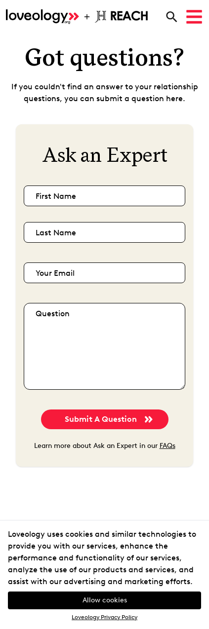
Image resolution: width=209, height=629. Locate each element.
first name (56, 196)
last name (56, 232)
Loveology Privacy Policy (104, 617)
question (53, 313)
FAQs (167, 446)
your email (55, 273)
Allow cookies (105, 600)
